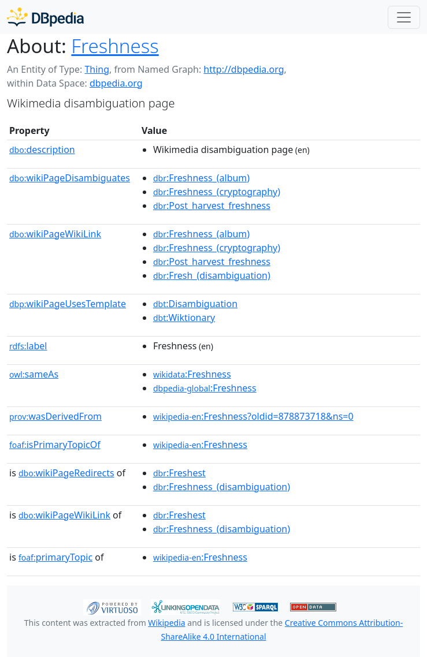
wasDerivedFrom (55, 416)
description (42, 149)
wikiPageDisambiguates (69, 177)
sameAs (33, 374)
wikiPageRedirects (66, 472)
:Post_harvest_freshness (211, 205)
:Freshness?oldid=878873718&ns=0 (253, 416)
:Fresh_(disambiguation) (211, 275)
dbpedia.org (116, 83)
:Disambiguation (195, 303)
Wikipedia (166, 622)
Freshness (114, 46)
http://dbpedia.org (243, 69)
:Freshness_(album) (201, 177)
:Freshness (192, 374)
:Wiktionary (184, 317)
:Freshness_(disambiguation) (221, 486)
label (28, 345)
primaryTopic (55, 557)
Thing (96, 69)
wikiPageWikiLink (55, 233)
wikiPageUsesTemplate (67, 303)
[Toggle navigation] (404, 17)
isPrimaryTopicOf (55, 444)
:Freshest (179, 472)
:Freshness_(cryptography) (216, 191)
